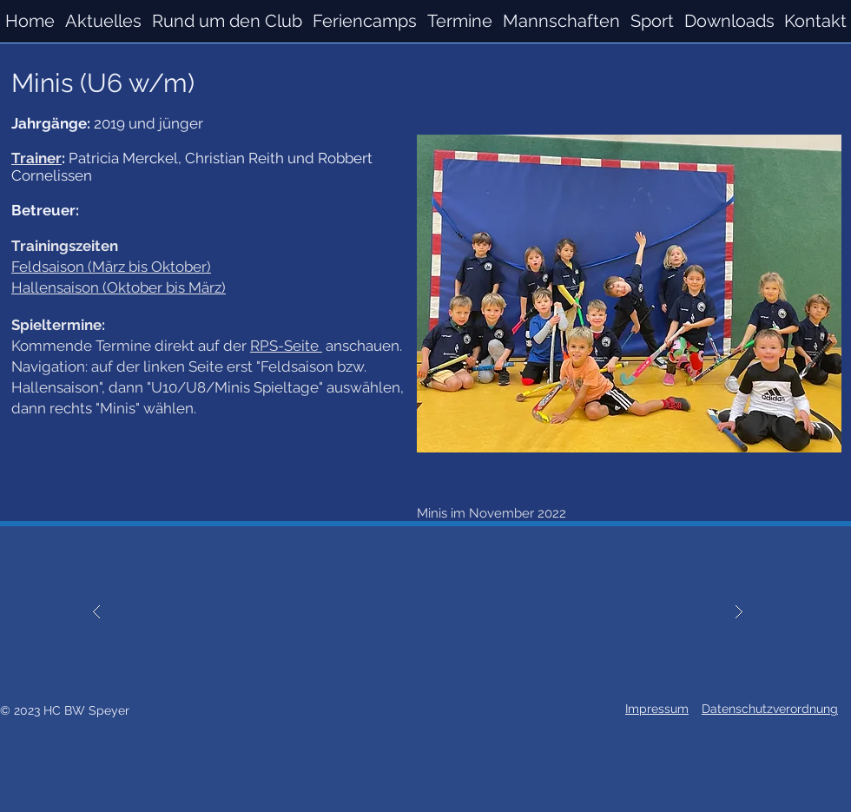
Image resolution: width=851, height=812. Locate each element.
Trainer (36, 158)
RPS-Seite (286, 345)
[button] (561, 21)
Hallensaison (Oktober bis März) (118, 287)
